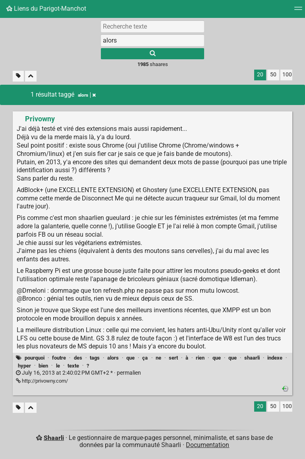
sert (173, 358)
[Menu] (298, 11)
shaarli (252, 358)
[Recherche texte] (152, 26)
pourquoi (34, 358)
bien (43, 366)
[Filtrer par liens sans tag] (18, 76)
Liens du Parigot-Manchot (46, 8)
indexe (274, 358)
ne (158, 358)
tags (95, 358)
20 (260, 74)
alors (113, 358)
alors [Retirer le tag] (87, 95)
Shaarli (54, 437)
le (58, 366)
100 (287, 74)
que (130, 358)
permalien (78, 373)
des (78, 358)
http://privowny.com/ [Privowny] (42, 381)
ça (145, 358)
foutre (59, 358)
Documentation (207, 445)
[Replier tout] (31, 76)
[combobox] (152, 40)
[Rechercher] (152, 53)
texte (73, 366)
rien (200, 358)
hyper (24, 366)
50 (273, 74)
